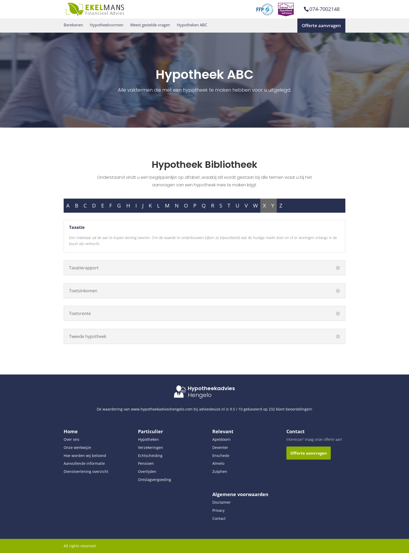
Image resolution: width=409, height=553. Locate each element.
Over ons (71, 439)
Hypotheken (148, 439)
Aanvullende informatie (84, 463)
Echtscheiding (150, 455)
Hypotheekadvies (211, 388)
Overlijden (147, 471)
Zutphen (219, 471)
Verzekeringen (150, 447)
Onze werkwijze (77, 447)
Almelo (218, 463)
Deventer (220, 447)
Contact (219, 518)
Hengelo (200, 395)
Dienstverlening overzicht (86, 471)
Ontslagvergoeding (154, 479)
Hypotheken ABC (192, 25)
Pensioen (146, 463)
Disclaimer (221, 502)
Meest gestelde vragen (150, 25)
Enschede (220, 455)
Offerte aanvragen (321, 25)
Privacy (218, 510)
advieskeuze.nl (212, 409)
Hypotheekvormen (106, 25)
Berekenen (73, 25)
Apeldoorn (221, 439)
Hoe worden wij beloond (85, 455)
